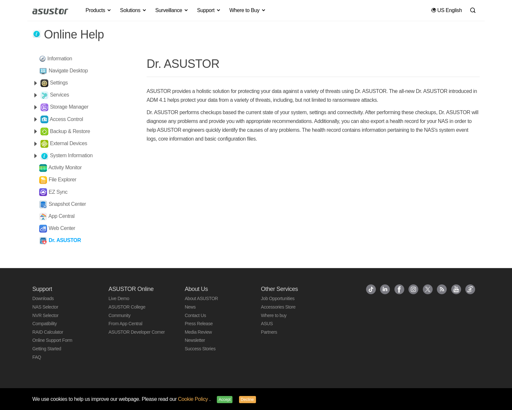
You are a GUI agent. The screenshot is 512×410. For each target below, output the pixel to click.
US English (446, 10)
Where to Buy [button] (247, 10)
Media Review (198, 332)
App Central (61, 216)
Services (59, 95)
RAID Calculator (47, 332)
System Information (71, 155)
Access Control (66, 119)
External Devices (68, 143)
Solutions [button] (133, 10)
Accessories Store (278, 307)
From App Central (125, 323)
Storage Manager (69, 107)
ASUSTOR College (126, 307)
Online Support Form (52, 340)
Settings (59, 82)
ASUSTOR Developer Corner (136, 332)
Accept (225, 399)
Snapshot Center (67, 204)
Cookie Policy (193, 399)
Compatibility (44, 323)
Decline (247, 399)
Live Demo (118, 298)
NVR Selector (45, 315)
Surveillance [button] (171, 10)
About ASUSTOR (201, 298)
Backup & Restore (70, 131)
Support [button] (209, 10)
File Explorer (62, 179)
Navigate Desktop (68, 70)
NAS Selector (45, 307)
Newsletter (195, 340)
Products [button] (99, 10)
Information (59, 58)
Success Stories (200, 348)
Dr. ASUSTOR (65, 240)
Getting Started (46, 348)
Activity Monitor (65, 167)
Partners (269, 332)
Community (119, 315)
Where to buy (273, 315)
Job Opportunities (278, 298)
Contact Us (195, 315)
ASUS (267, 323)
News (190, 307)
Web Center (62, 228)
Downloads (43, 298)
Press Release (199, 323)
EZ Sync (58, 192)
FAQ (36, 357)
